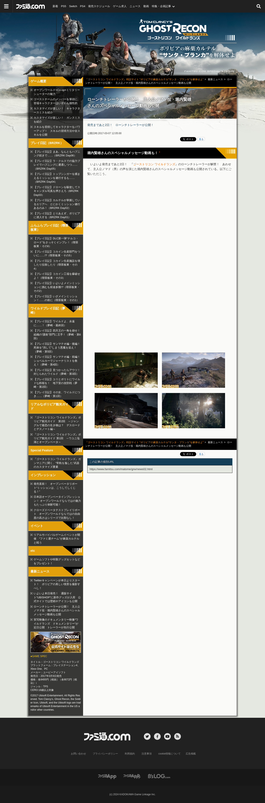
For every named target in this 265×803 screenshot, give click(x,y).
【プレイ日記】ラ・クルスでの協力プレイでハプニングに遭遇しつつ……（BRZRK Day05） (57, 164)
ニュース (135, 6)
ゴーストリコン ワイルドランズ (154, 164)
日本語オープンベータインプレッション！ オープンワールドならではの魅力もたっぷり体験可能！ (57, 500)
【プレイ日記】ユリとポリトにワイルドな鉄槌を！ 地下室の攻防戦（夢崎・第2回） (57, 383)
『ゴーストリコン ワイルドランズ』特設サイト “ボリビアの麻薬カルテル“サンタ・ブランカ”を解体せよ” (144, 79)
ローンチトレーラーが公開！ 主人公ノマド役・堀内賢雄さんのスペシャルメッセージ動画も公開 (57, 610)
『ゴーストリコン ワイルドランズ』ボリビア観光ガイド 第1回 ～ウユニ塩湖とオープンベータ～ (57, 438)
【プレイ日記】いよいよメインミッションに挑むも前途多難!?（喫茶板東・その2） (57, 287)
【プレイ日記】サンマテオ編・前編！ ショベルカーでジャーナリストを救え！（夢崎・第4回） (58, 360)
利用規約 (130, 753)
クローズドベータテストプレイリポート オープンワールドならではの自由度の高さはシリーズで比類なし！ (57, 513)
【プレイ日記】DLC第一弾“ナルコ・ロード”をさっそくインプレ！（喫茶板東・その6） (56, 242)
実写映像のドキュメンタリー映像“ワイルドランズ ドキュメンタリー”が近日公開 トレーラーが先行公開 (56, 623)
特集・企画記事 (161, 6)
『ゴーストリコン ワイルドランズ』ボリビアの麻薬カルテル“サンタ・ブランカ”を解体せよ (132, 44)
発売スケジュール (99, 6)
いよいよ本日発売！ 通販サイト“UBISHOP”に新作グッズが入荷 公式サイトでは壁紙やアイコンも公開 (57, 597)
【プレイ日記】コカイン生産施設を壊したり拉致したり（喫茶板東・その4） (57, 264)
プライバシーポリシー (105, 753)
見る (201, 139)
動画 (146, 6)
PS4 (82, 6)
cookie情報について (169, 753)
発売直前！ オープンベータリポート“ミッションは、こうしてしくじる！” (55, 487)
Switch (73, 6)
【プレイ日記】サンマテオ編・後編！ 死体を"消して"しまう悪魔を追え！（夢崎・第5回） (58, 347)
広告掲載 (191, 753)
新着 (55, 6)
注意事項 (147, 753)
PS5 (63, 6)
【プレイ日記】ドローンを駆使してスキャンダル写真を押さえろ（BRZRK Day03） (57, 191)
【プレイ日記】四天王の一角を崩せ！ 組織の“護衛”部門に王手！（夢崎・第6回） (58, 334)
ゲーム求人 (120, 6)
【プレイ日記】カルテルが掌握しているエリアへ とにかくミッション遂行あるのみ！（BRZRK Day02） (57, 204)
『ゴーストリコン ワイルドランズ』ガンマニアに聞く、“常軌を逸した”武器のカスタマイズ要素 (57, 462)
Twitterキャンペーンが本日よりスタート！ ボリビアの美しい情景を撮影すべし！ (57, 584)
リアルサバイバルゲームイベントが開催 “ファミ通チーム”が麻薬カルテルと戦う (57, 538)
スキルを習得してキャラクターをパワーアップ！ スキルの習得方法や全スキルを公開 (57, 130)
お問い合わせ (78, 753)
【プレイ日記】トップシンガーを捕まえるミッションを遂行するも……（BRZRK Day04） (57, 177)
